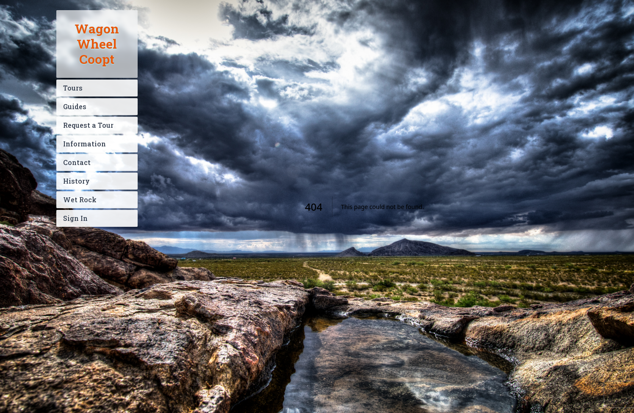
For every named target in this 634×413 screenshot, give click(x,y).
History (76, 180)
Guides (74, 106)
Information (84, 143)
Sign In (75, 218)
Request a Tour (88, 125)
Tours (73, 87)
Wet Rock (80, 199)
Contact (77, 162)
